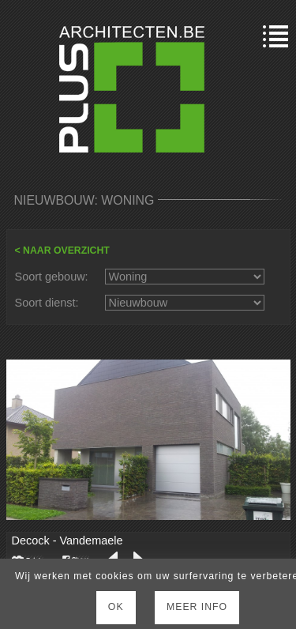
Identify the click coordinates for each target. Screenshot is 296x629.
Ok (116, 606)
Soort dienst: (47, 302)
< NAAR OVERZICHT (62, 250)
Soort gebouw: (51, 276)
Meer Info (197, 606)
